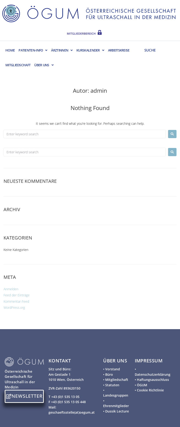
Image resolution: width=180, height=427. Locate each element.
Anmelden (11, 289)
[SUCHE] (158, 49)
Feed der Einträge (17, 295)
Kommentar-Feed (16, 301)
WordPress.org (14, 307)
